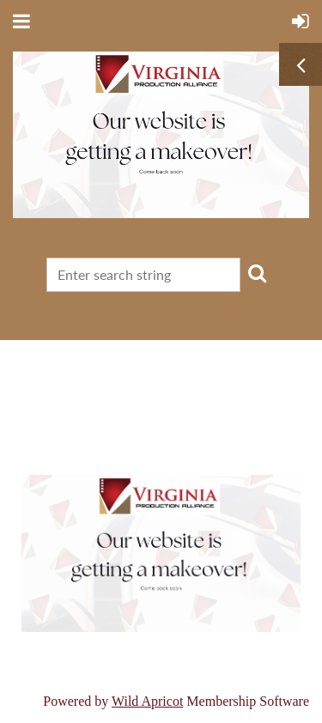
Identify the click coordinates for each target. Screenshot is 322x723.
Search (256, 273)
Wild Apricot (147, 701)
